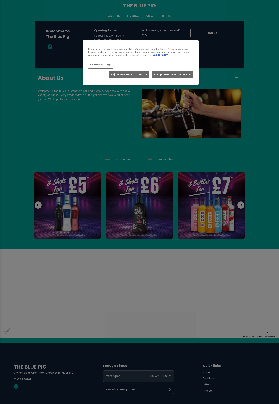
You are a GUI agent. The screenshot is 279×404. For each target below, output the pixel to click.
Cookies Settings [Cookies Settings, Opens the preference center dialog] (100, 64)
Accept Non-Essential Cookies (172, 74)
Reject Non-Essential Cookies (129, 74)
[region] (141, 62)
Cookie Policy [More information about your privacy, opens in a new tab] (160, 55)
